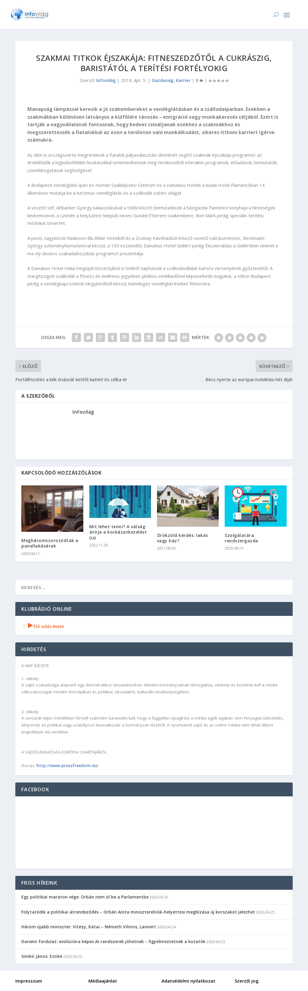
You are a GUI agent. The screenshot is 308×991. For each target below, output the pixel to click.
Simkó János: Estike (41, 956)
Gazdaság (163, 80)
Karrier (183, 80)
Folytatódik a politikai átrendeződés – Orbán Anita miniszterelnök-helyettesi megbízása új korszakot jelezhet (138, 912)
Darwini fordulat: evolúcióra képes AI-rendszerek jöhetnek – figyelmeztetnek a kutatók (113, 941)
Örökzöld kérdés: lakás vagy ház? (182, 538)
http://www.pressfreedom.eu (66, 765)
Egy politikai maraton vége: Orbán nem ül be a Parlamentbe (85, 897)
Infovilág (106, 80)
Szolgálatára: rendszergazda (241, 538)
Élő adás (42, 626)
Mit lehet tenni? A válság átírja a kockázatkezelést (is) (118, 532)
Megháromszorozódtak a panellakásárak (50, 543)
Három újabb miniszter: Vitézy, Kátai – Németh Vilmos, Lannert (88, 927)
